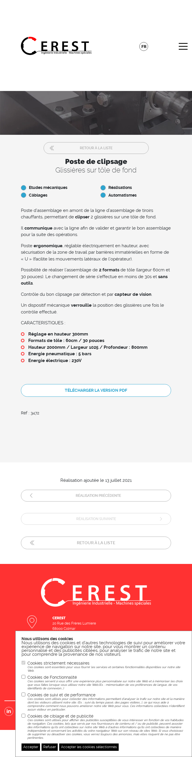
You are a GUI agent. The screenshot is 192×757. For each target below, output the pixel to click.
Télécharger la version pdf (96, 390)
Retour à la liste (96, 148)
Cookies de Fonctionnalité (106, 682)
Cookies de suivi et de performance (106, 702)
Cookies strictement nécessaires (106, 667)
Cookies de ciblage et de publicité (106, 727)
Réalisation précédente (98, 496)
